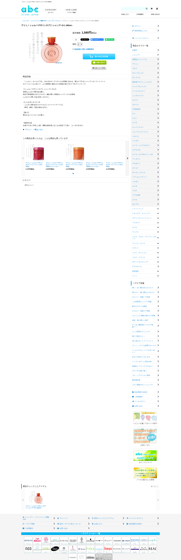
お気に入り (125, 14)
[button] (98, 68)
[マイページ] (157, 8)
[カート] (151, 8)
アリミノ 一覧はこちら (34, 129)
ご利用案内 (139, 14)
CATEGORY (50, 11)
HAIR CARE (71, 11)
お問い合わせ (155, 14)
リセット (154, 486)
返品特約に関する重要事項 (83, 49)
